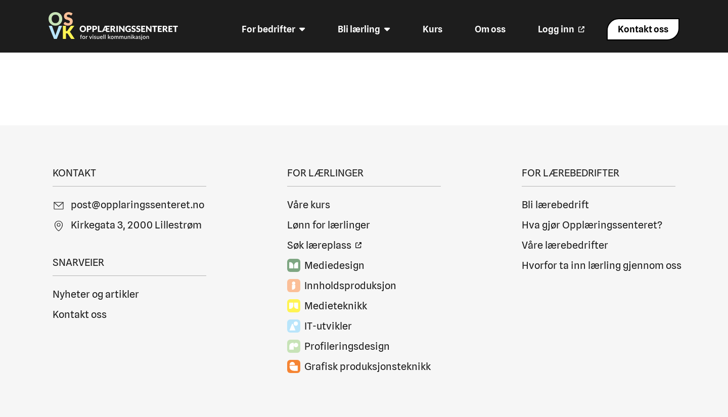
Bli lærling (364, 29)
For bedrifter (273, 29)
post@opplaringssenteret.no (137, 205)
